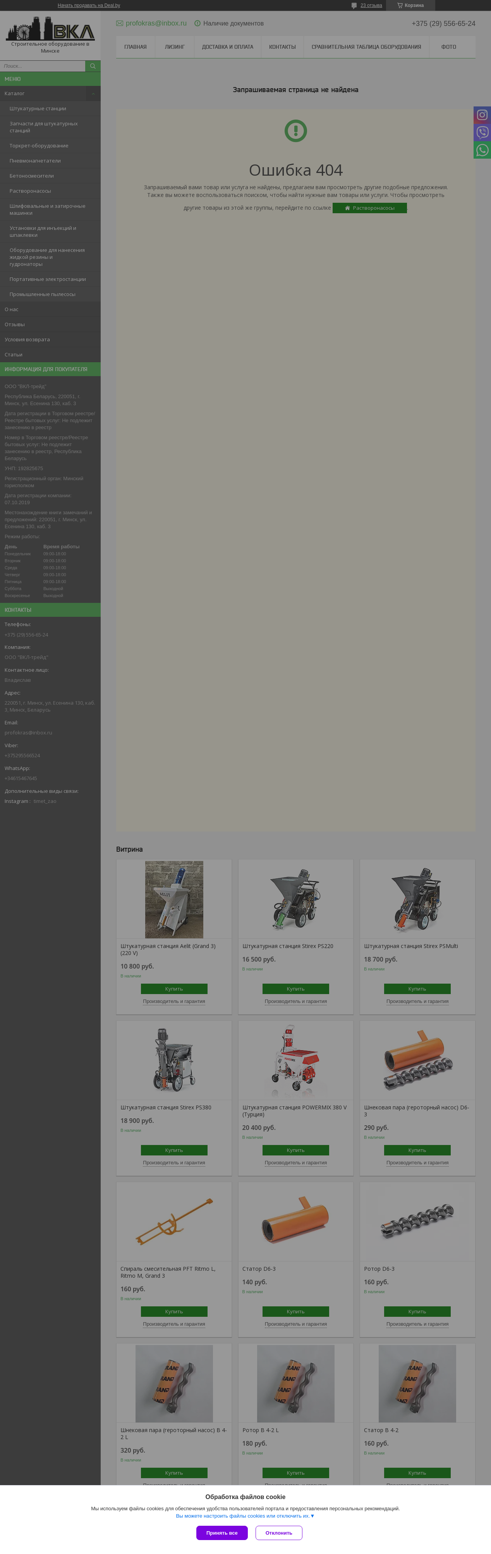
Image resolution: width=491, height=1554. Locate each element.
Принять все (222, 1533)
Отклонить (279, 1533)
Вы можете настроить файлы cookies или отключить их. (243, 1516)
